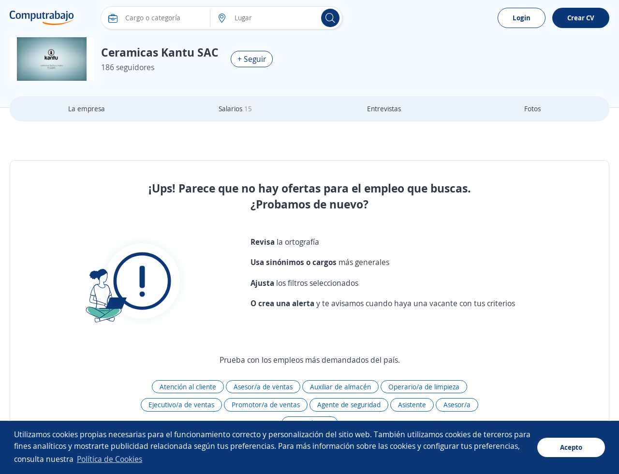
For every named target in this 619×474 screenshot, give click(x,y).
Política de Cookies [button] (109, 459)
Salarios (235, 108)
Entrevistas (384, 108)
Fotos (532, 108)
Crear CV (580, 17)
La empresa (86, 108)
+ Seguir (251, 59)
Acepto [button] (571, 447)
